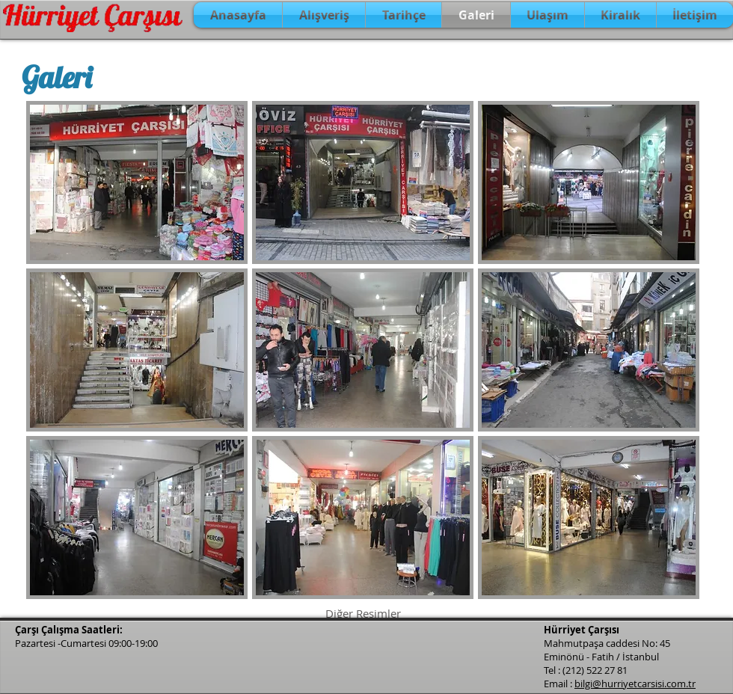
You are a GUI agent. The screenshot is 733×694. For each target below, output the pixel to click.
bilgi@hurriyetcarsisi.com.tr (635, 683)
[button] (137, 182)
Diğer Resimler (363, 613)
